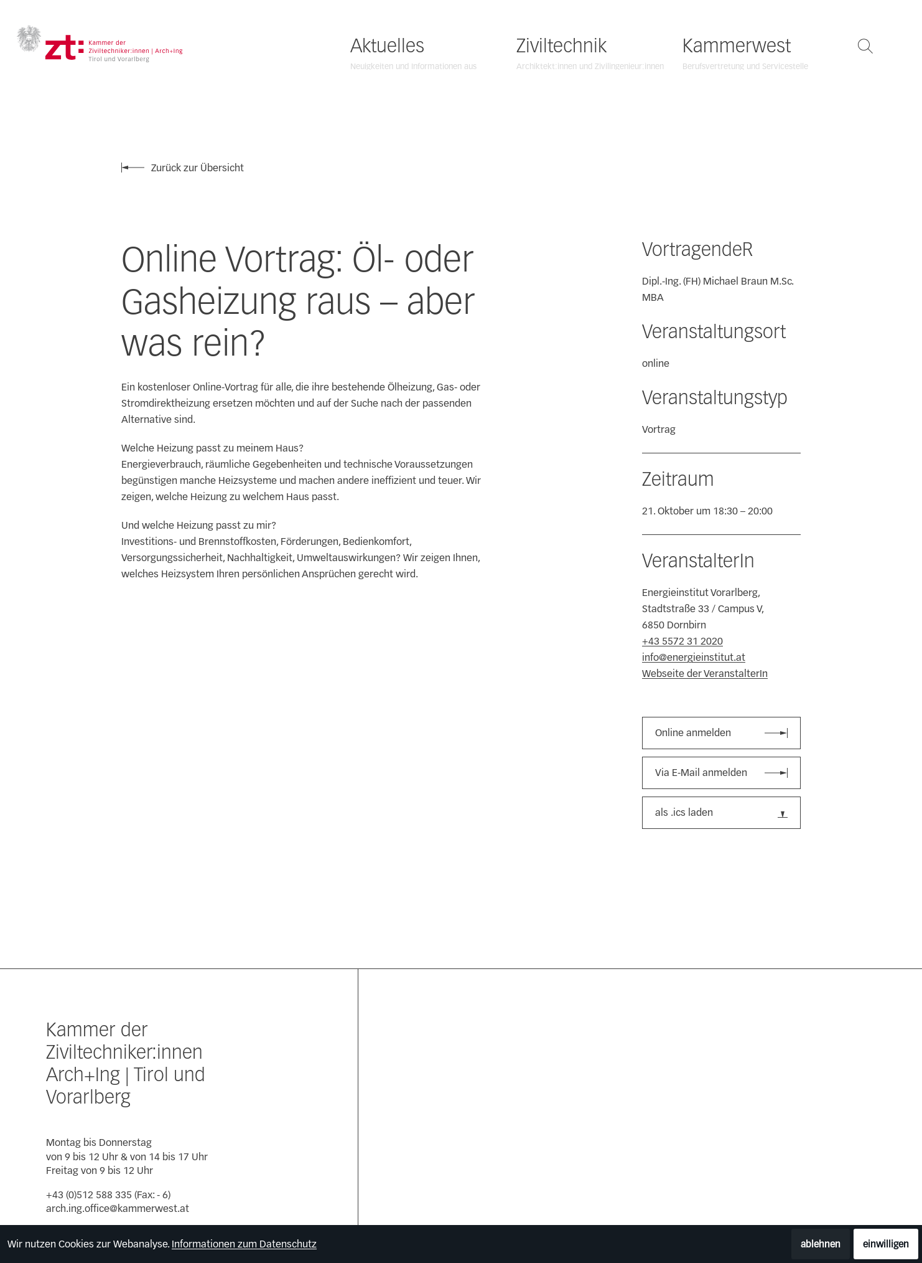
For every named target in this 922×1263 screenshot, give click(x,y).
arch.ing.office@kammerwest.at (117, 1208)
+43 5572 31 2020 (682, 641)
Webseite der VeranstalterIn (705, 673)
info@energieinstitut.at (693, 657)
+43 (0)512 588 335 (89, 1195)
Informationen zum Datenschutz (244, 1244)
